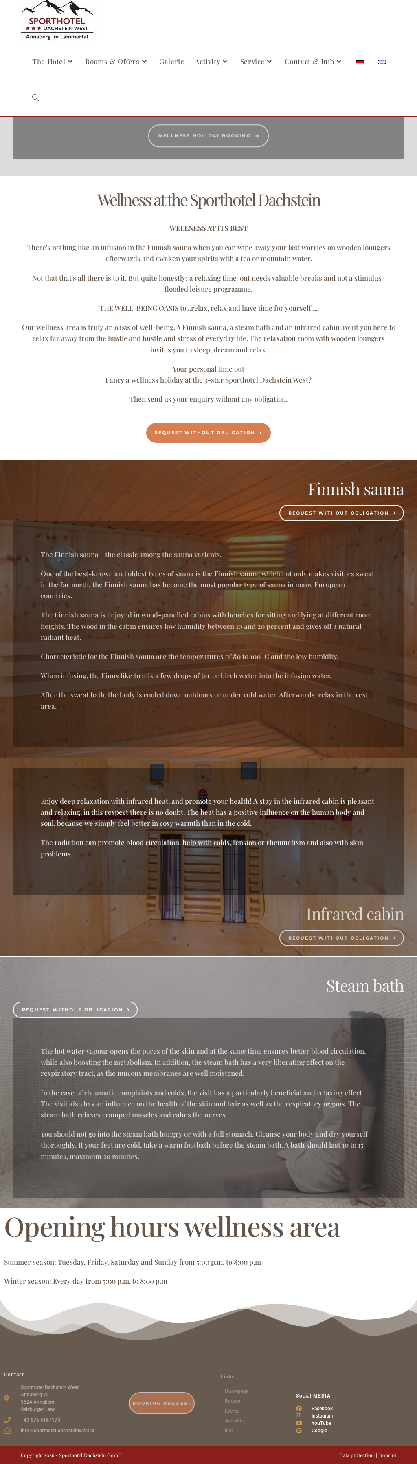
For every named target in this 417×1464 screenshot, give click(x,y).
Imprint (387, 1455)
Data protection (356, 1455)
